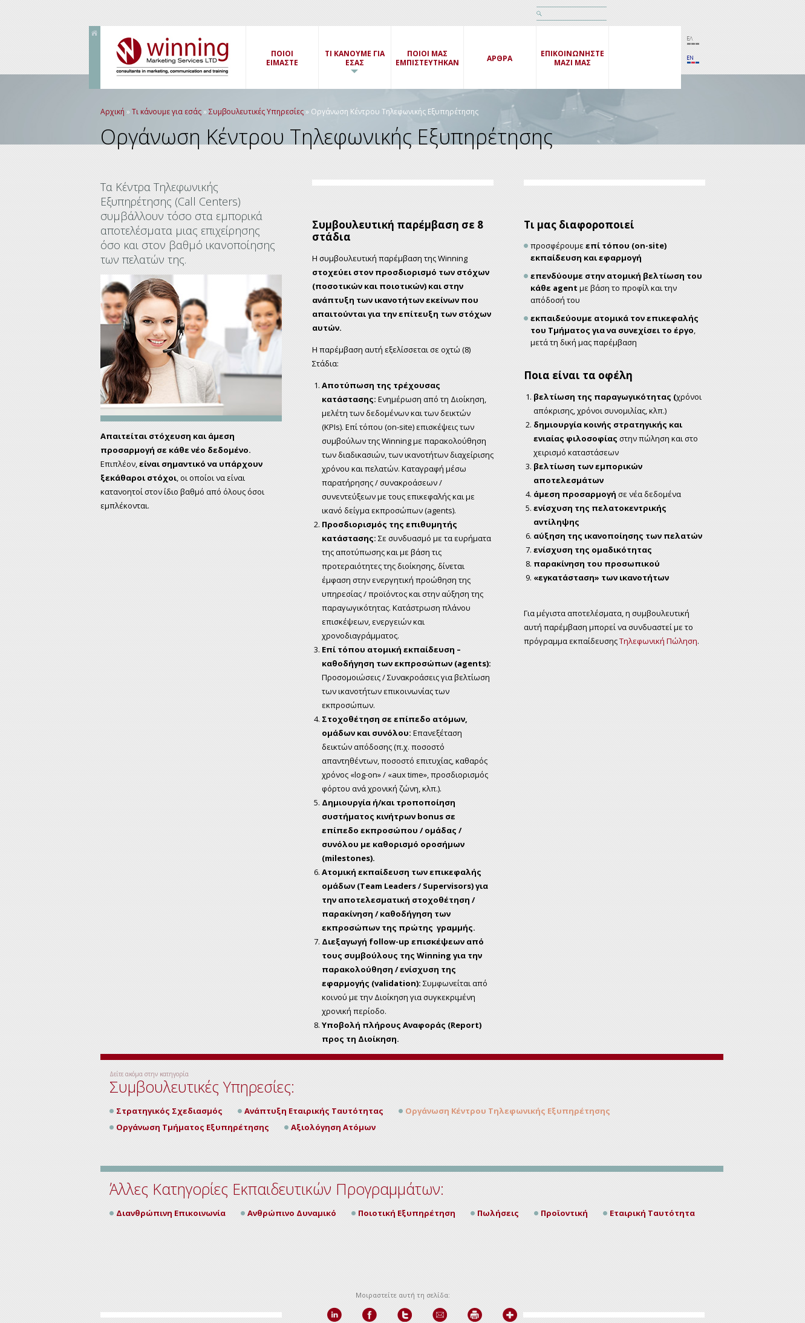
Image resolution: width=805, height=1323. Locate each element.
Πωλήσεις (498, 1213)
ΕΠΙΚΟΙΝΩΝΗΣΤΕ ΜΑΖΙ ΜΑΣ (572, 58)
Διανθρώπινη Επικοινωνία (171, 1213)
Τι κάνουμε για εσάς (166, 111)
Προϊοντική (564, 1213)
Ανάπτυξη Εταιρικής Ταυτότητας (313, 1110)
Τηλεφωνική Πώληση (658, 640)
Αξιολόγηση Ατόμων (333, 1127)
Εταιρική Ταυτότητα (652, 1213)
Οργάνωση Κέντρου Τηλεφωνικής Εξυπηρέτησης (507, 1110)
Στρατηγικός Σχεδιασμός (169, 1110)
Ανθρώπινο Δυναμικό (291, 1213)
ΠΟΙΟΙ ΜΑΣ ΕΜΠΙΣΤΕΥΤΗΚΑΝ (427, 58)
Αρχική (112, 111)
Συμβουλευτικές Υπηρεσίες (256, 111)
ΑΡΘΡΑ (499, 58)
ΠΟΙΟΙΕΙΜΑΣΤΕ (282, 58)
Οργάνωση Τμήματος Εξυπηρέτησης (192, 1127)
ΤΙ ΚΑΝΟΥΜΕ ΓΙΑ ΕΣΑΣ (355, 58)
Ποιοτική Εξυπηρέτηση (406, 1213)
